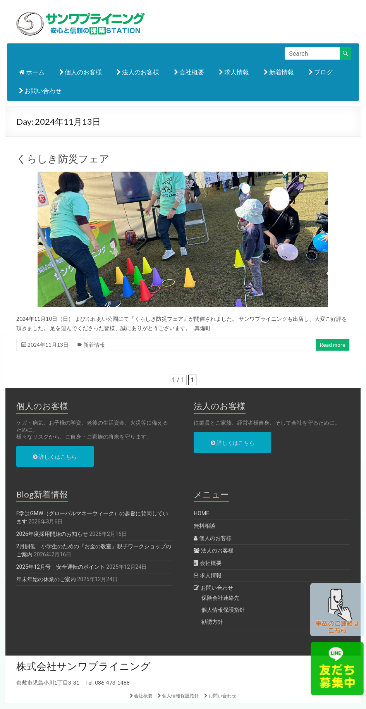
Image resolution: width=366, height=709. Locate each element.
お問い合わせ (40, 90)
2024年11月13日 (48, 344)
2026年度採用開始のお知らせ (52, 534)
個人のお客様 (80, 72)
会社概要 (189, 72)
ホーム (32, 72)
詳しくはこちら (55, 457)
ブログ (321, 72)
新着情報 (279, 72)
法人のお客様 (138, 72)
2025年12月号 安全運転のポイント (60, 567)
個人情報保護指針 (223, 610)
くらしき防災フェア (63, 158)
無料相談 (204, 526)
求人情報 (234, 72)
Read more (332, 344)
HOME (201, 513)
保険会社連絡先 (220, 598)
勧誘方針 (212, 622)
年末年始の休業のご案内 (46, 579)
